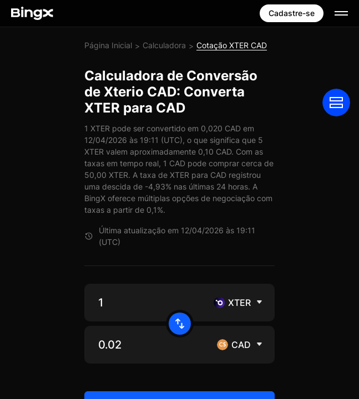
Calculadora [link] (164, 45)
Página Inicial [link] (108, 45)
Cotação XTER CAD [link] (231, 45)
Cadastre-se (292, 13)
